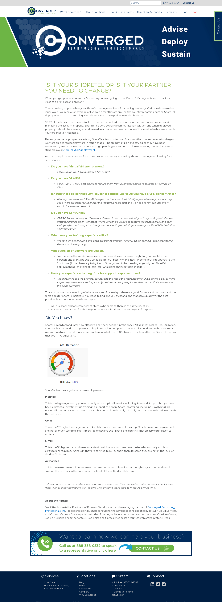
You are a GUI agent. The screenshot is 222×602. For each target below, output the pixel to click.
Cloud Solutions (96, 12)
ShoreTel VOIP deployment (78, 150)
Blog (184, 12)
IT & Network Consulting (56, 585)
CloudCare (49, 582)
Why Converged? (71, 12)
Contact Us (188, 2)
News (194, 12)
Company (171, 12)
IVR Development (53, 588)
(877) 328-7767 (171, 3)
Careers (118, 588)
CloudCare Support (149, 12)
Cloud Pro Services (122, 12)
